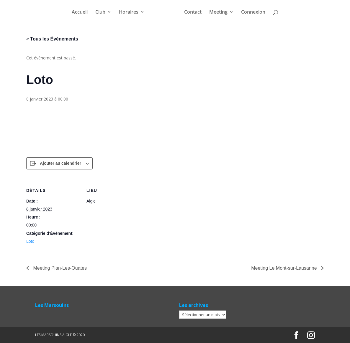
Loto (30, 241)
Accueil (80, 12)
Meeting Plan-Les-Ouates (59, 268)
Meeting (218, 12)
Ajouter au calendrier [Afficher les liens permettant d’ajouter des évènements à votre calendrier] (60, 163)
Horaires (128, 12)
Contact (193, 12)
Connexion (253, 12)
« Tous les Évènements (52, 38)
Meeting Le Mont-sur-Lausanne (284, 268)
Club (100, 12)
